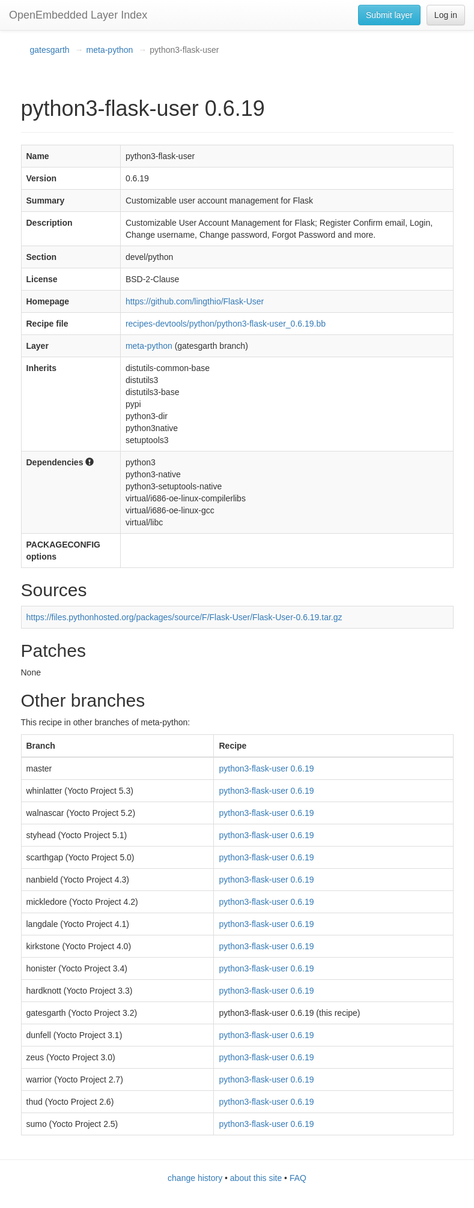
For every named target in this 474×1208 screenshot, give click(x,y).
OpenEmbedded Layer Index (78, 15)
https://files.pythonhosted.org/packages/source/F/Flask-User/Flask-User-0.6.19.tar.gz (184, 617)
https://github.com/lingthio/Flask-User (195, 301)
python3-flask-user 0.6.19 (266, 768)
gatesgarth (50, 50)
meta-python (110, 50)
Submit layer (389, 15)
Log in (445, 15)
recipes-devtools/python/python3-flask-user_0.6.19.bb (226, 323)
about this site (256, 1178)
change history (195, 1178)
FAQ (298, 1178)
